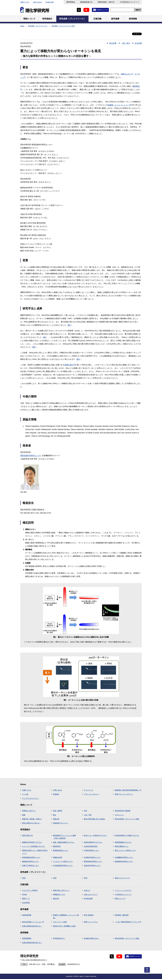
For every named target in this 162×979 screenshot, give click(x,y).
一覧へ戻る (125, 43)
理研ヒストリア (120, 898)
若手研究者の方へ (59, 938)
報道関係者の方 (86, 2)
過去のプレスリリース (122, 878)
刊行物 (24, 894)
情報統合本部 (57, 857)
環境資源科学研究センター (31, 456)
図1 (69, 325)
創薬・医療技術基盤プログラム (63, 842)
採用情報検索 (26, 938)
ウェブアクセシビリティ (30, 798)
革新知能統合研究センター (31, 857)
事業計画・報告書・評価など (32, 819)
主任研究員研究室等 (91, 846)
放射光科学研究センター (92, 865)
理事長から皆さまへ (29, 811)
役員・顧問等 (57, 811)
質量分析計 (70, 365)
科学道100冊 (88, 898)
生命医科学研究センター (92, 857)
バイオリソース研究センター (63, 861)
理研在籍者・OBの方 (106, 2)
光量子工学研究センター (30, 865)
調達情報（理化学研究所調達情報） (128, 790)
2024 (85, 878)
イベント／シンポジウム (123, 890)
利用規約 (56, 794)
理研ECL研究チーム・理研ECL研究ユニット (35, 852)
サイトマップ (88, 790)
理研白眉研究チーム (121, 846)
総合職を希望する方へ (91, 938)
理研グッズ (26, 898)
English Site (50, 2)
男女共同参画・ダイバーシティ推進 (127, 819)
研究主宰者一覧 (27, 835)
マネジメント (119, 815)
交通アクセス (24, 2)
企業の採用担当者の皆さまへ (32, 926)
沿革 (85, 811)
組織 (23, 815)
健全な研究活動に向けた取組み (94, 819)
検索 (137, 10)
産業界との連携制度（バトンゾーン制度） (66, 916)
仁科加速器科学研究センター (63, 865)
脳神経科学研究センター (30, 861)
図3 (78, 359)
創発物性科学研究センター (124, 861)
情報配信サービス (59, 894)
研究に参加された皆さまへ (31, 823)
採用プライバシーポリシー (124, 794)
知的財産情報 (26, 915)
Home (22, 26)
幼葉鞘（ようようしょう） (119, 105)
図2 (44, 337)
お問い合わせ (37, 2)
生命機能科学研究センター (124, 857)
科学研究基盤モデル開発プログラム (127, 835)
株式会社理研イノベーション (33, 922)
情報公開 (56, 819)
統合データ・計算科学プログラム (95, 835)
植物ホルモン (127, 74)
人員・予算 (88, 815)
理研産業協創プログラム (123, 842)
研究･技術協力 (89, 915)
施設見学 (56, 898)
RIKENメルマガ (102, 10)
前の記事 (112, 43)
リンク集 (25, 794)
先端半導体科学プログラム (93, 842)
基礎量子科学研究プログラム (32, 842)
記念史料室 (26, 902)
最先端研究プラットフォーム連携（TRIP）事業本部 (64, 837)
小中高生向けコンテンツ (129, 2)
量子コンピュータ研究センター (125, 850)
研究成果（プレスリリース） (38, 26)
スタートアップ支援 (60, 922)
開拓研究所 (57, 846)
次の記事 (138, 43)
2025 (54, 878)
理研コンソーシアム (91, 922)
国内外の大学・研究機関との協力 (64, 926)
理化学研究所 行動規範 (122, 811)
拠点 (54, 815)
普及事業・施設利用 (121, 915)
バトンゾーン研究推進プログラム (33, 846)
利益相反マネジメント (60, 823)
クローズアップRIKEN (29, 890)
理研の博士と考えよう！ (61, 890)
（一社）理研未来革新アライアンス (128, 922)
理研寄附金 (70, 2)
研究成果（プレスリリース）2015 (63, 26)
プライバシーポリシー (91, 794)
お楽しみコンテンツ (91, 894)
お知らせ (87, 890)
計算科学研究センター (91, 850)
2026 (24, 878)
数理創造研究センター (60, 850)
